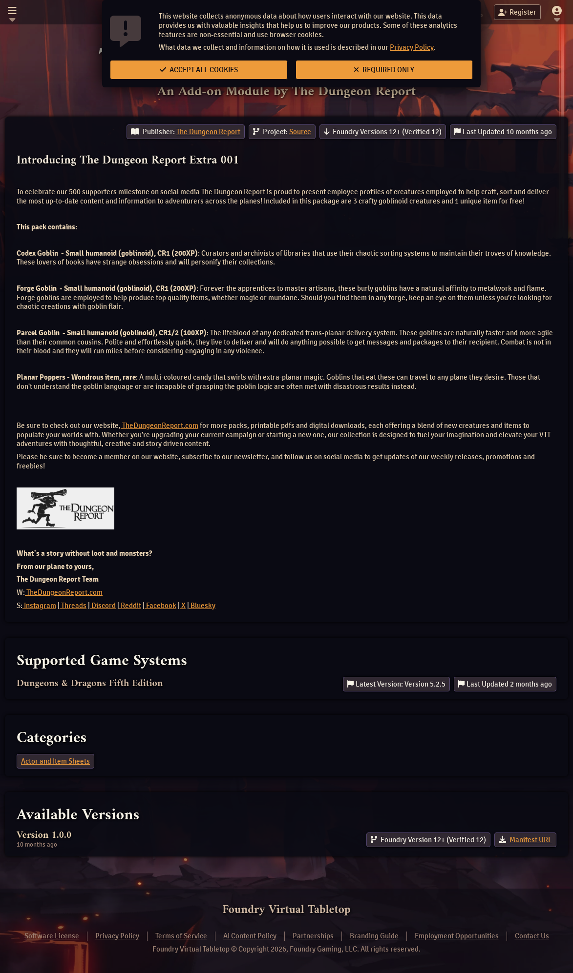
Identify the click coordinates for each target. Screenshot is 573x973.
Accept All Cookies (199, 69)
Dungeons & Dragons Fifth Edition (90, 683)
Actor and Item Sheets (55, 761)
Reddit (130, 605)
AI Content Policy (249, 936)
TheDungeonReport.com (159, 425)
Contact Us (532, 936)
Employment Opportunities (457, 936)
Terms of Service (181, 936)
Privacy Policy (411, 47)
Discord (103, 605)
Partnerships (313, 936)
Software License (51, 936)
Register (517, 12)
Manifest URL (530, 839)
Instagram (39, 605)
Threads (73, 605)
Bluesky (202, 605)
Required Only (384, 69)
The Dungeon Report (208, 131)
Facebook (160, 605)
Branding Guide (374, 936)
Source (300, 131)
